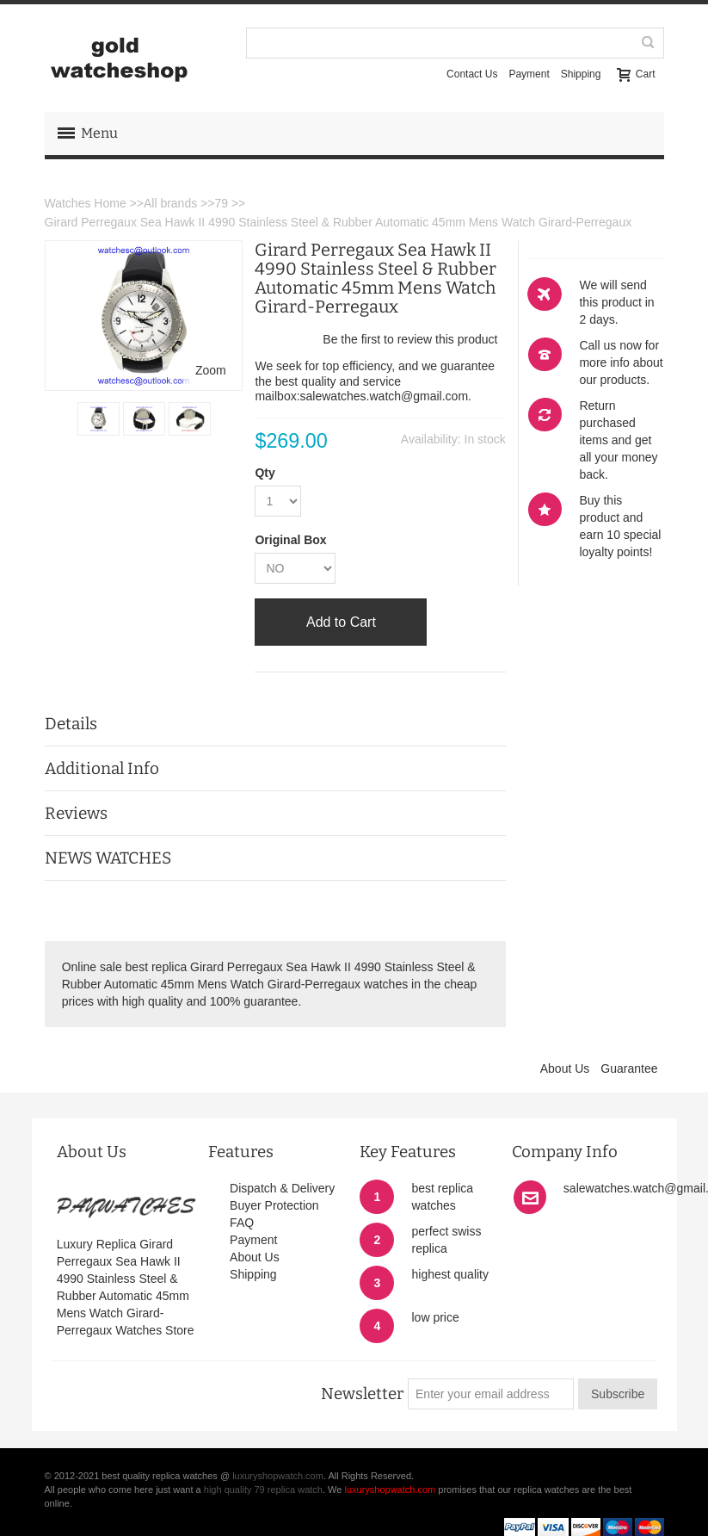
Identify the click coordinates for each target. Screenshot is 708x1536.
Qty (264, 473)
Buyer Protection (274, 1205)
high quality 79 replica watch (263, 1489)
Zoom (210, 370)
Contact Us (471, 74)
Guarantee (628, 1068)
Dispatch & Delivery (282, 1188)
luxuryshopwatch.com (277, 1476)
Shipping (581, 74)
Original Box (290, 540)
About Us (565, 1068)
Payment (528, 74)
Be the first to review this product (410, 339)
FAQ (242, 1222)
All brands (170, 203)
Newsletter (362, 1393)
